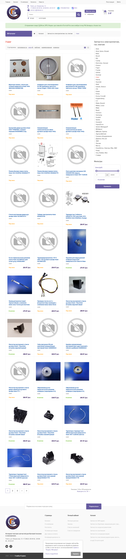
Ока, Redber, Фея (101, 153)
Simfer (98, 120)
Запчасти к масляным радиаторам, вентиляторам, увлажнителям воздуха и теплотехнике (105, 537)
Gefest (98, 72)
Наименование (47, 47)
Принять (76, 554)
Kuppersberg (100, 98)
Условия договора (51, 531)
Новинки (56, 47)
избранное (89, 14)
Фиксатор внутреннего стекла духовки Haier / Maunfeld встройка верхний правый (19, 346)
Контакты (33, 2)
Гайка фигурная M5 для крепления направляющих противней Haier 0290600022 (46, 346)
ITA (97, 89)
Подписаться (93, 506)
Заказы (70, 524)
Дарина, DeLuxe (101, 139)
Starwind (99, 122)
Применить (107, 186)
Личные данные (73, 521)
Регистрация (110, 2)
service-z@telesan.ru (36, 10)
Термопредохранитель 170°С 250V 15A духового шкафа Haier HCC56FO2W (48, 259)
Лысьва (98, 143)
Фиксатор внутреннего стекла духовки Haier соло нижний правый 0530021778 (76, 476)
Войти (119, 2)
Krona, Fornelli (100, 96)
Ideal (97, 84)
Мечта (98, 146)
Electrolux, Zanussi (102, 63)
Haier (77, 33)
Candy (98, 61)
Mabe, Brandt (100, 103)
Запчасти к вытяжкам (97, 531)
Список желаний (73, 527)
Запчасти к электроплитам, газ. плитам (59, 33)
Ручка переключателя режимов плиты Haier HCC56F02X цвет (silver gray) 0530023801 (19, 259)
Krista (98, 94)
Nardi (97, 110)
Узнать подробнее (51, 554)
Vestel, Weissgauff (102, 127)
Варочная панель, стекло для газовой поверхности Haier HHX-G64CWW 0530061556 (19, 86)
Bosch (98, 56)
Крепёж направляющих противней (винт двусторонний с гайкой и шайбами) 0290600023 (77, 346)
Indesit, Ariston (101, 87)
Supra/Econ (100, 124)
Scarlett (98, 117)
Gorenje (98, 75)
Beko (97, 54)
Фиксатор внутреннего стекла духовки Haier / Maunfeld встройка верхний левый (76, 302)
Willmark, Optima (101, 131)
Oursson (98, 113)
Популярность (22, 47)
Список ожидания (74, 531)
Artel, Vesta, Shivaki (102, 51)
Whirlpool (99, 129)
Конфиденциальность (52, 537)
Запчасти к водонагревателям (100, 527)
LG (97, 101)
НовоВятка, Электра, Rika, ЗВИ (106, 148)
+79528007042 (63, 8)
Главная (7, 2)
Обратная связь (90, 11)
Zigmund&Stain (101, 134)
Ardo (97, 49)
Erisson (98, 65)
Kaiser (98, 91)
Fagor (98, 68)
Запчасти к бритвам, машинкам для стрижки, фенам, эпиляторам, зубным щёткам (105, 524)
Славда (98, 155)
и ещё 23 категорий (97, 540)
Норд (98, 150)
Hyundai (98, 82)
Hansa (98, 79)
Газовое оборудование (104, 136)
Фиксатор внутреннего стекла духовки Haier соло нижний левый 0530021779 (47, 476)
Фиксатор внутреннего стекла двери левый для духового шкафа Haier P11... (19, 389)
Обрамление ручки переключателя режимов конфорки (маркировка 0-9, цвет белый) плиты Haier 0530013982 (46, 391)
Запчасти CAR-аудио (97, 521)
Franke (98, 70)
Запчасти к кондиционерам (99, 534)
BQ (97, 58)
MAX (74, 8)
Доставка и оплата (51, 534)
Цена (30, 47)
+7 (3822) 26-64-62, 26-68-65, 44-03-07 (42, 8)
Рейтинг (37, 47)
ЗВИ (97, 141)
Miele (97, 108)
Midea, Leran (100, 105)
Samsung (99, 115)
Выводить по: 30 (82, 491)
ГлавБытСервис (20, 556)
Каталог (15, 2)
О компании (24, 2)
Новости (41, 2)
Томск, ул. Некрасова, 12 (38, 6)
